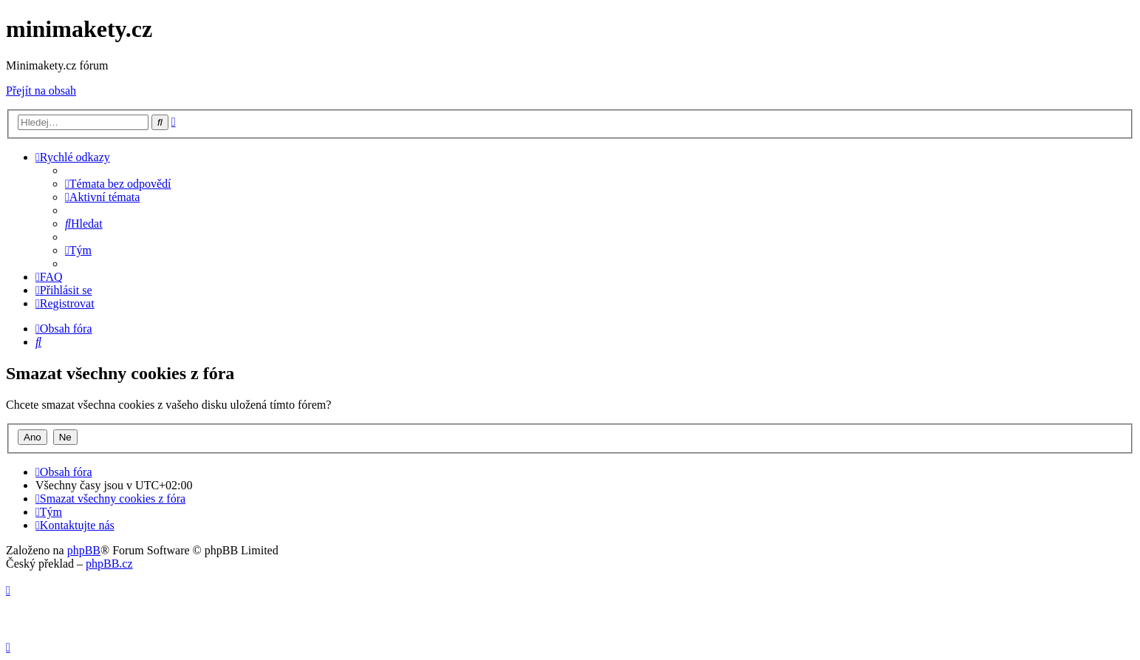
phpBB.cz (109, 563)
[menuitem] (118, 183)
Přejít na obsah (41, 90)
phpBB (83, 550)
